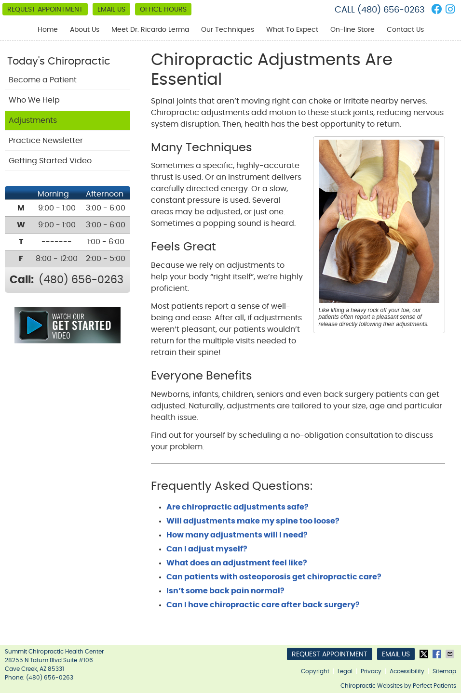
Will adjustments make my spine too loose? (252, 521)
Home (48, 29)
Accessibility (407, 671)
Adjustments (33, 120)
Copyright (315, 671)
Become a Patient (43, 80)
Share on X (425, 654)
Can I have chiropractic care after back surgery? (263, 605)
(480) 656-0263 (391, 10)
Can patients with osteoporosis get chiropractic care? (273, 577)
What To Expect (292, 29)
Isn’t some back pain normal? (225, 591)
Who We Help (34, 100)
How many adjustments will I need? (237, 535)
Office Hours (163, 9)
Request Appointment (45, 9)
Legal (345, 671)
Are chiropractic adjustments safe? (237, 507)
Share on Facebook (438, 654)
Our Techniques (227, 29)
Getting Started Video (50, 161)
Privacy (371, 671)
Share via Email (451, 654)
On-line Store (352, 29)
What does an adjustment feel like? (236, 563)
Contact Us (405, 29)
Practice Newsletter (46, 140)
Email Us (111, 9)
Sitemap (444, 671)
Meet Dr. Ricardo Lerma (150, 29)
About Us (84, 29)
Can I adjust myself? (206, 549)
